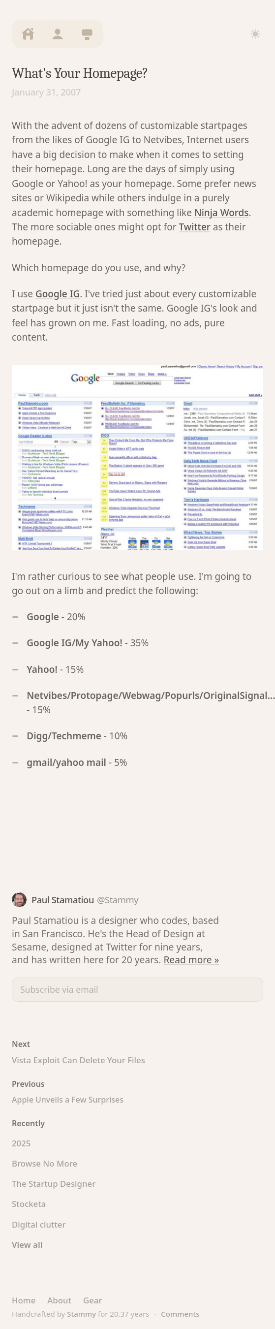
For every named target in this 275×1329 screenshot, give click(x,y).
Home (23, 1300)
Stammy (81, 1314)
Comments (180, 1314)
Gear (92, 1300)
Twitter (195, 227)
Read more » (191, 959)
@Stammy (117, 899)
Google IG (57, 293)
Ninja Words (221, 212)
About (59, 1300)
